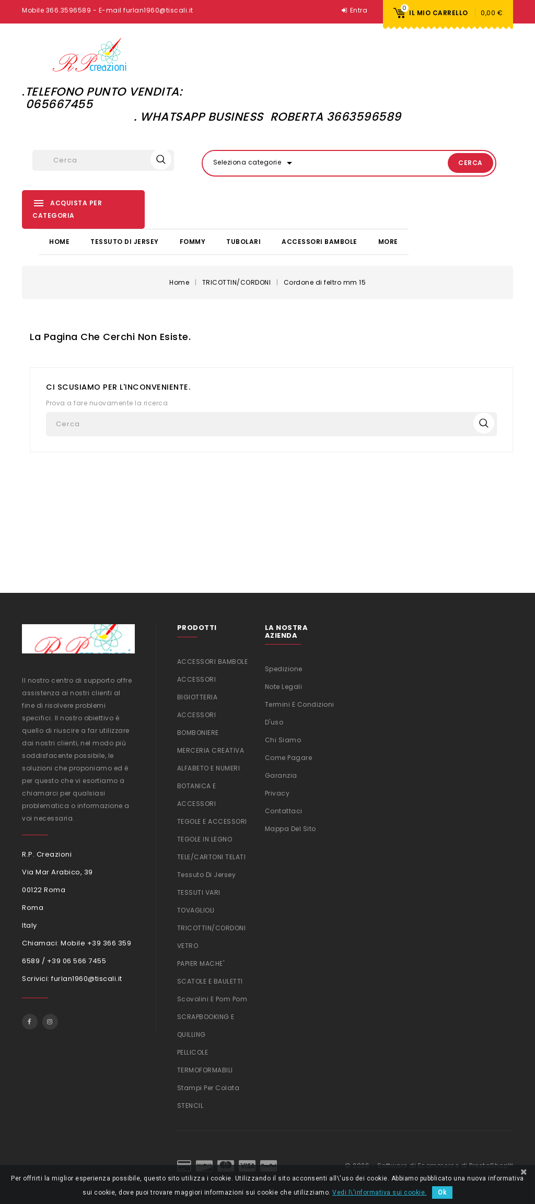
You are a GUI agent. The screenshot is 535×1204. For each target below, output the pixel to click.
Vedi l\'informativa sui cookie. (379, 1192)
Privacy (277, 792)
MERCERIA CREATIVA (211, 749)
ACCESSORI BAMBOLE (319, 241)
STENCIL (190, 1104)
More (388, 241)
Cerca (458, 162)
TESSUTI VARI (198, 891)
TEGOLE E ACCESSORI (212, 820)
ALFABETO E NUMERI (208, 767)
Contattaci (284, 809)
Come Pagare (288, 756)
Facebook (30, 1021)
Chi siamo (283, 738)
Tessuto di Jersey (124, 241)
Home (59, 241)
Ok (442, 1192)
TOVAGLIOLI (196, 909)
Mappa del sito (290, 827)
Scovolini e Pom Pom (212, 997)
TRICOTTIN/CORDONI (211, 926)
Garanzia (281, 774)
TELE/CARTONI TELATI (211, 855)
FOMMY (193, 241)
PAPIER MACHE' (201, 962)
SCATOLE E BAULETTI (210, 980)
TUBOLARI (243, 241)
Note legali (284, 685)
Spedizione (284, 667)
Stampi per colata (208, 1086)
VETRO (188, 944)
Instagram (50, 1021)
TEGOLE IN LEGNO (204, 838)
